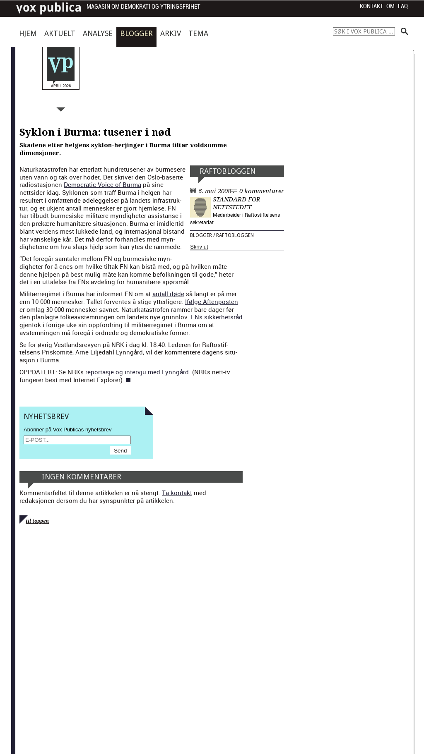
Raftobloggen (227, 171)
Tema (198, 33)
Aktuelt (59, 33)
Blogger (136, 33)
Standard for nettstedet (236, 203)
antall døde (168, 294)
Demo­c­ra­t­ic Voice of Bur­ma (102, 184)
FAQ (403, 6)
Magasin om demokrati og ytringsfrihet (143, 7)
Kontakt (371, 6)
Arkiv (170, 33)
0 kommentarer (261, 191)
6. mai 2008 (214, 191)
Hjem (28, 33)
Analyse (98, 33)
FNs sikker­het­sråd (217, 317)
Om (390, 6)
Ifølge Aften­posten (211, 301)
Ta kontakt (177, 492)
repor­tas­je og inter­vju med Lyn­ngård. (137, 372)
